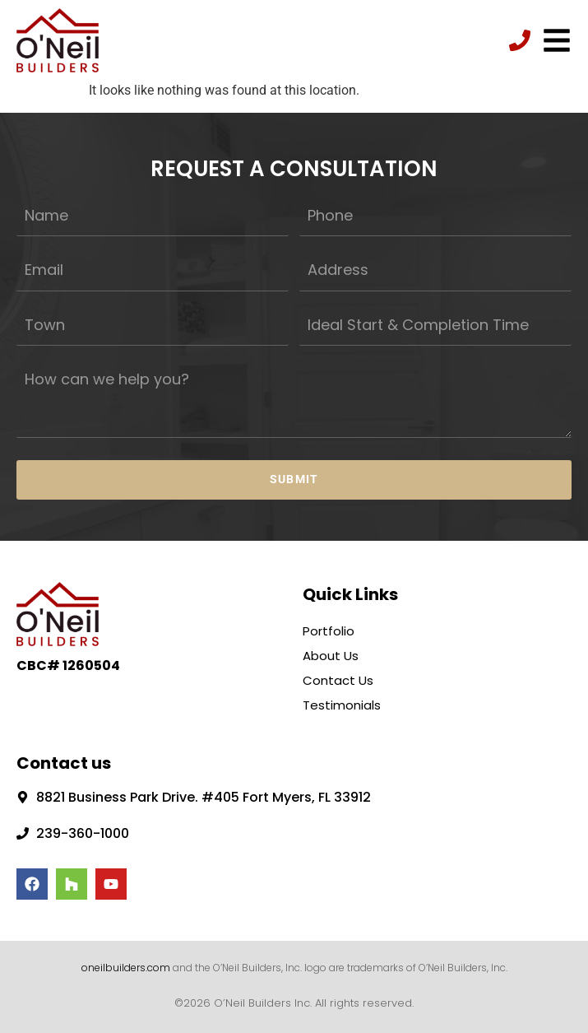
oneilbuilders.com (125, 966)
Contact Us (338, 678)
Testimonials (342, 703)
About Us (331, 654)
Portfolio (328, 629)
